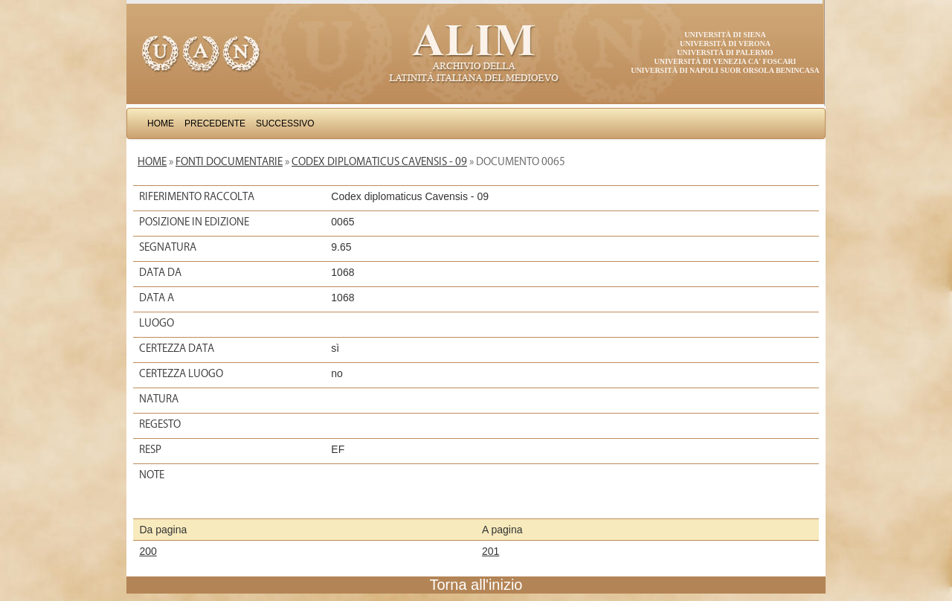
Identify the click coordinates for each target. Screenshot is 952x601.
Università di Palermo (725, 52)
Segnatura (167, 247)
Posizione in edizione (194, 221)
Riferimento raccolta (196, 196)
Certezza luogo (181, 373)
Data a (156, 297)
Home (160, 123)
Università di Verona (725, 43)
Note (151, 474)
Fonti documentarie (229, 161)
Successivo (285, 123)
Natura (158, 398)
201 (490, 551)
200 (147, 551)
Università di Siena (724, 34)
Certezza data (176, 348)
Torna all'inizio (476, 584)
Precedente (214, 123)
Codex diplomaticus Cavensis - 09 (379, 161)
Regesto (160, 424)
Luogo (156, 323)
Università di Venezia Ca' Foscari (725, 61)
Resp (150, 449)
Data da (160, 272)
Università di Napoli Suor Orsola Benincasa (725, 70)
